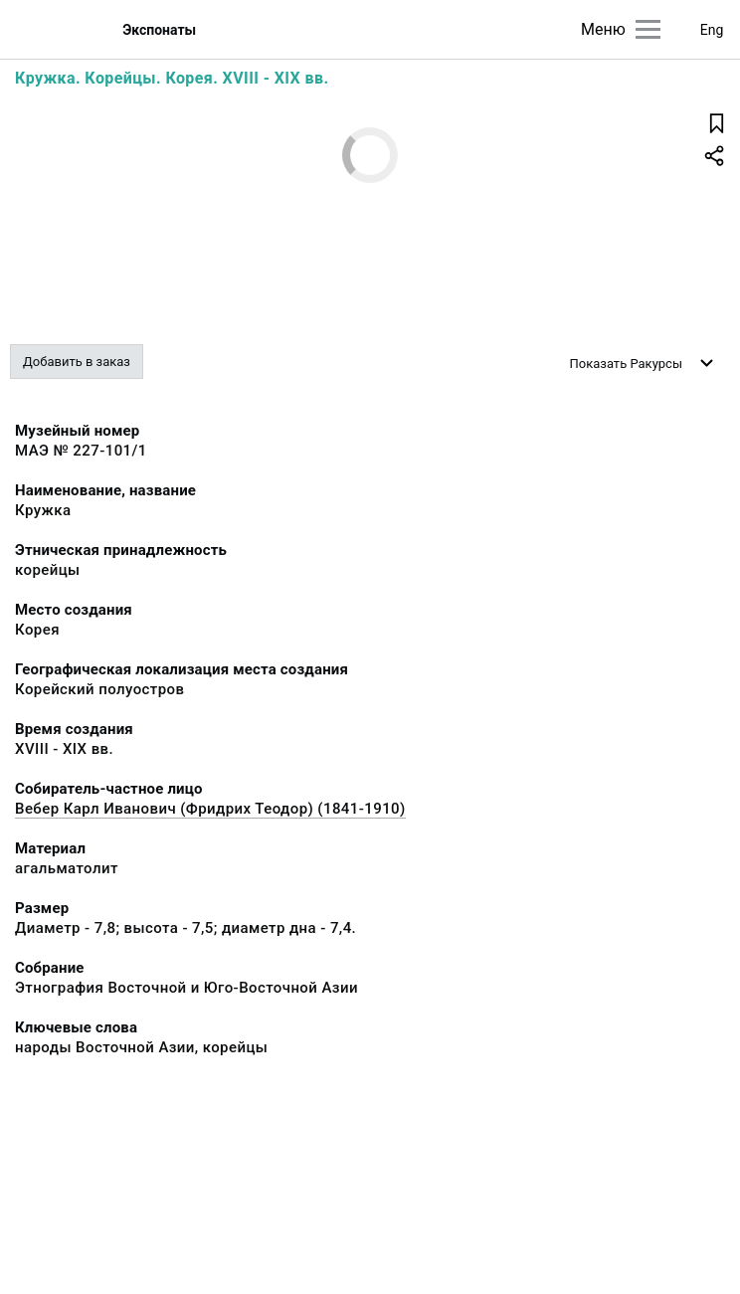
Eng (712, 30)
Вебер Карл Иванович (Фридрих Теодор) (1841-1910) (210, 809)
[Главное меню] (648, 29)
